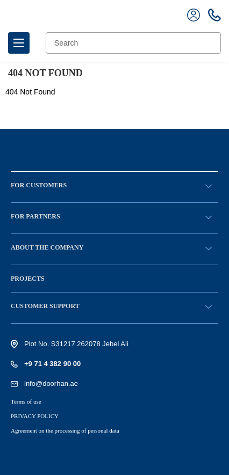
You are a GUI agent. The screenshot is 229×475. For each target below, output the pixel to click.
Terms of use (26, 401)
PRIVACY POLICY (35, 416)
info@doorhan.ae (51, 383)
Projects (28, 278)
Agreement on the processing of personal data (65, 430)
